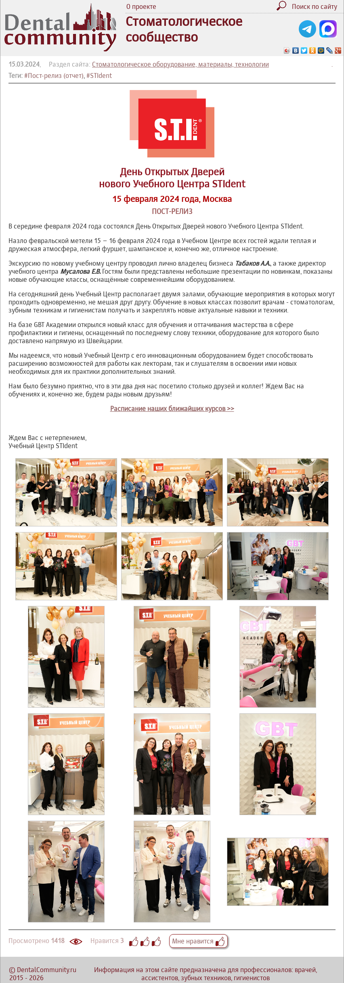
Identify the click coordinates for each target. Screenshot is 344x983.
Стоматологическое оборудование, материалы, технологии (180, 64)
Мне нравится (198, 941)
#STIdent (99, 75)
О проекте (141, 6)
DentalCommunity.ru (46, 970)
